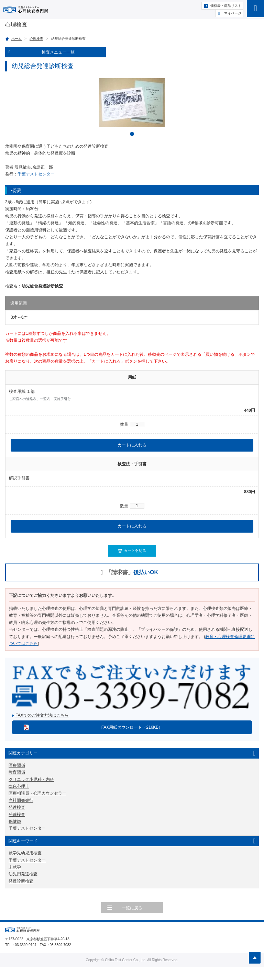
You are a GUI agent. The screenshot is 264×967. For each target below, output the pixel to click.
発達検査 (17, 807)
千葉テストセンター (36, 174)
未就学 (15, 867)
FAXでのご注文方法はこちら (42, 715)
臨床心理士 (19, 786)
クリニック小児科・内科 (31, 779)
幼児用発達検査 (23, 874)
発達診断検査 (21, 881)
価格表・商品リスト (225, 6)
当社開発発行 (21, 800)
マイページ (232, 13)
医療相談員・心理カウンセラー (37, 793)
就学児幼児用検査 (25, 853)
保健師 (15, 821)
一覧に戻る (132, 908)
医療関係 (17, 765)
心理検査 (36, 39)
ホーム (16, 39)
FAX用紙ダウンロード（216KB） (132, 727)
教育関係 (17, 772)
